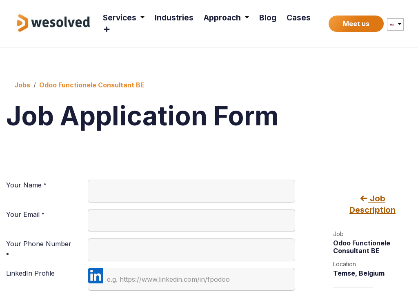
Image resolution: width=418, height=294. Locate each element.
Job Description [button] (372, 204)
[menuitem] (124, 17)
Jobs (22, 85)
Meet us (356, 24)
